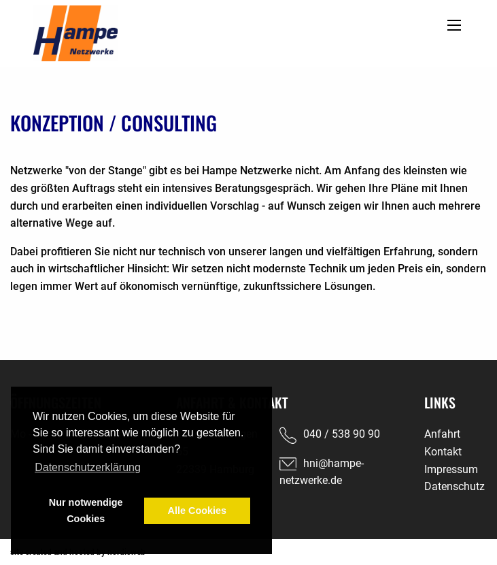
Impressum (451, 469)
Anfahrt (442, 433)
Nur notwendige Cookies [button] (86, 510)
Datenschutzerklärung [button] (88, 467)
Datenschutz (454, 486)
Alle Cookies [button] (197, 510)
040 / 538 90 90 (341, 433)
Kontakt (443, 451)
